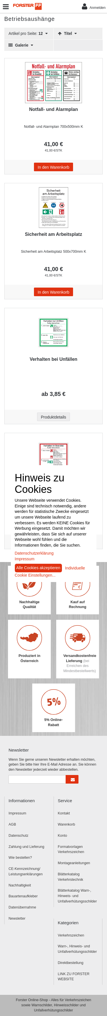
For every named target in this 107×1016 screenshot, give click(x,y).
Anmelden (94, 6)
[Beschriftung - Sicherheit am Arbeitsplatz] (53, 207)
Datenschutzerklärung (34, 553)
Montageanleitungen (74, 863)
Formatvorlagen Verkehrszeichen (71, 849)
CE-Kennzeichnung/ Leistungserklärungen (26, 871)
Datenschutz (18, 836)
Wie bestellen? (20, 858)
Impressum (17, 813)
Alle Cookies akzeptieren (38, 567)
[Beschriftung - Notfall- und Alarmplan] (53, 82)
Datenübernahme (22, 907)
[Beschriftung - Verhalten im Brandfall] (53, 457)
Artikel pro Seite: (28, 33)
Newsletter (17, 919)
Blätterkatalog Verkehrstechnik (70, 877)
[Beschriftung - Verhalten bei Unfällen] (53, 332)
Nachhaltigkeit (20, 885)
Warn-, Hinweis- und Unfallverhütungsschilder (77, 949)
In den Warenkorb (53, 167)
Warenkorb (66, 824)
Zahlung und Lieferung (26, 847)
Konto (62, 836)
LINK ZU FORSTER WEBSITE (74, 976)
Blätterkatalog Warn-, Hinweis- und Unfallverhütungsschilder (77, 895)
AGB (12, 824)
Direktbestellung (71, 963)
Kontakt (64, 813)
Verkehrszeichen (71, 935)
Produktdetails (53, 417)
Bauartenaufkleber (23, 896)
